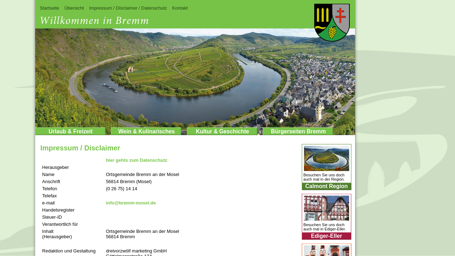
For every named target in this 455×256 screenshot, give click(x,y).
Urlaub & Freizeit (71, 131)
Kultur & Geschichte (222, 131)
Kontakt (180, 8)
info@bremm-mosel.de (131, 203)
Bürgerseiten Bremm (298, 131)
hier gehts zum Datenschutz (136, 160)
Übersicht (74, 8)
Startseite (49, 8)
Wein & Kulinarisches (146, 131)
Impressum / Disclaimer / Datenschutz (128, 8)
